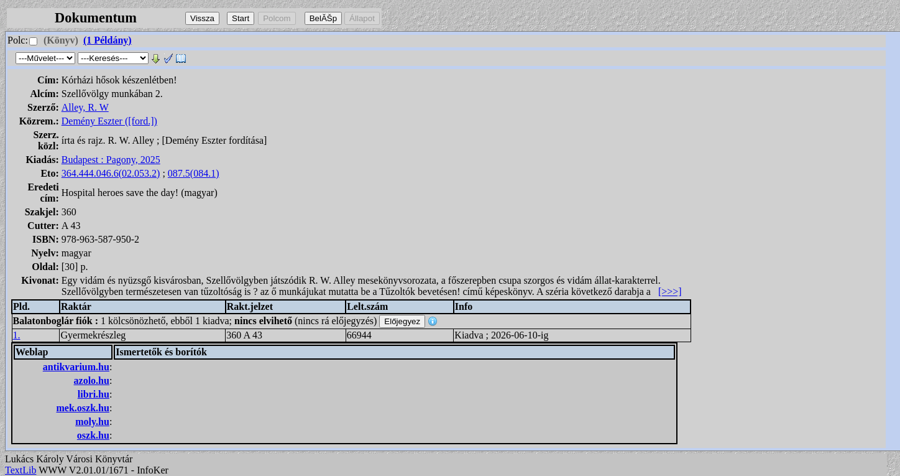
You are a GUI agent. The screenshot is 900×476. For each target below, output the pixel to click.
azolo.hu (91, 380)
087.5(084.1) (193, 173)
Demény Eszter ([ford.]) (109, 121)
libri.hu (93, 394)
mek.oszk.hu (83, 408)
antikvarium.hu (76, 367)
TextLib (20, 470)
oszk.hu (93, 435)
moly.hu (92, 421)
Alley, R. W (85, 107)
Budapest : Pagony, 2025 (111, 159)
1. (17, 335)
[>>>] (670, 291)
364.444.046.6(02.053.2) (111, 173)
